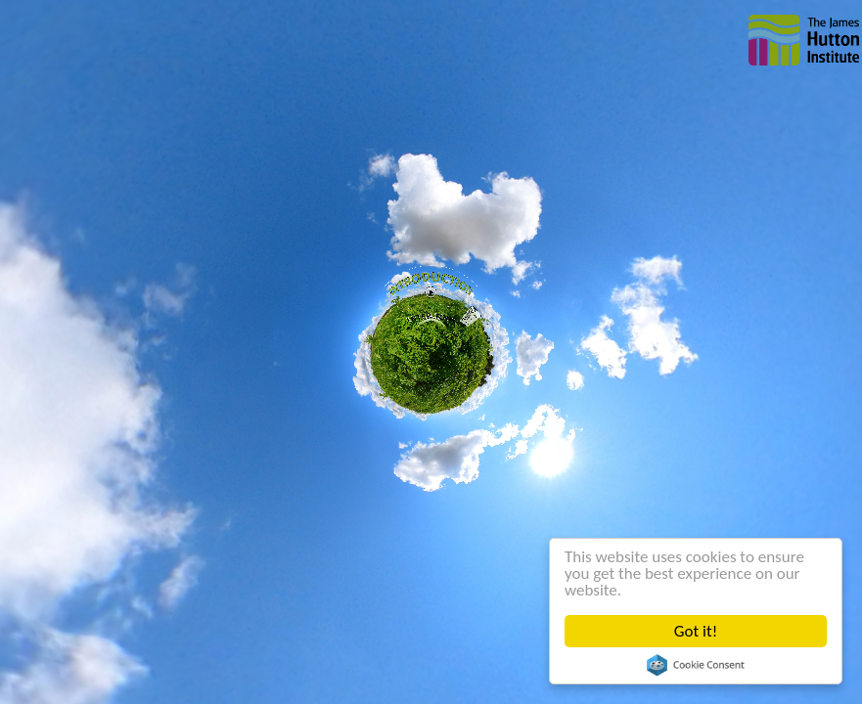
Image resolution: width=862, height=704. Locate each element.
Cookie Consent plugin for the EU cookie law (696, 665)
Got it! (695, 631)
